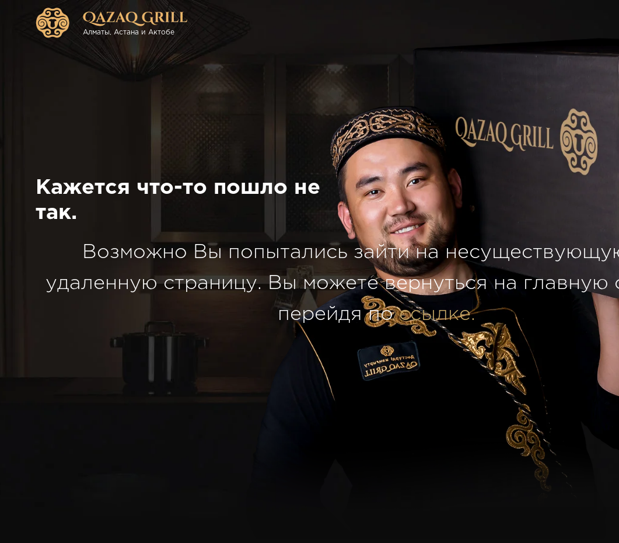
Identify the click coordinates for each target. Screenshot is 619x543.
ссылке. (437, 314)
